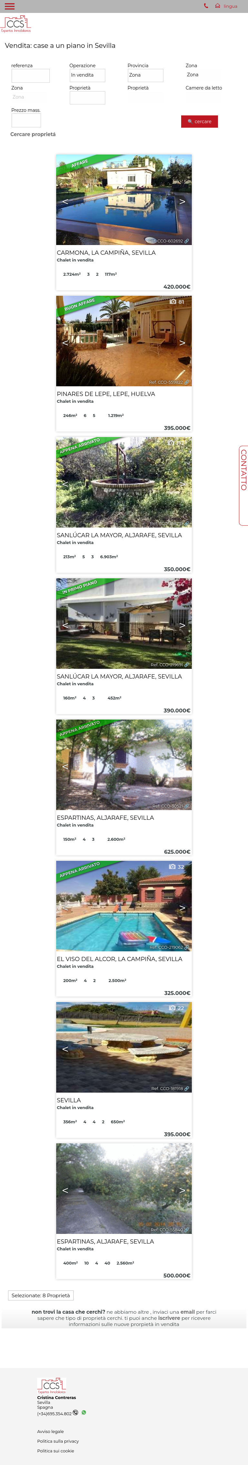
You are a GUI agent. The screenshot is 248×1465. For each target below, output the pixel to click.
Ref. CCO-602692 (166, 241)
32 (176, 867)
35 (176, 1149)
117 (175, 443)
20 (176, 725)
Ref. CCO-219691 (167, 664)
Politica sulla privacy (58, 1441)
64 (175, 584)
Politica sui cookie (55, 1451)
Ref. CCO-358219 (166, 523)
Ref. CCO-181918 (167, 1088)
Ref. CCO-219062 (166, 947)
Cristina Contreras (56, 1397)
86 (176, 160)
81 (176, 302)
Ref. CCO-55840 (167, 1229)
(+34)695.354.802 (57, 1413)
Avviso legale (50, 1431)
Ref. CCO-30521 (167, 806)
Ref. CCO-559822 (166, 382)
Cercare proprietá (33, 134)
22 (176, 1008)
